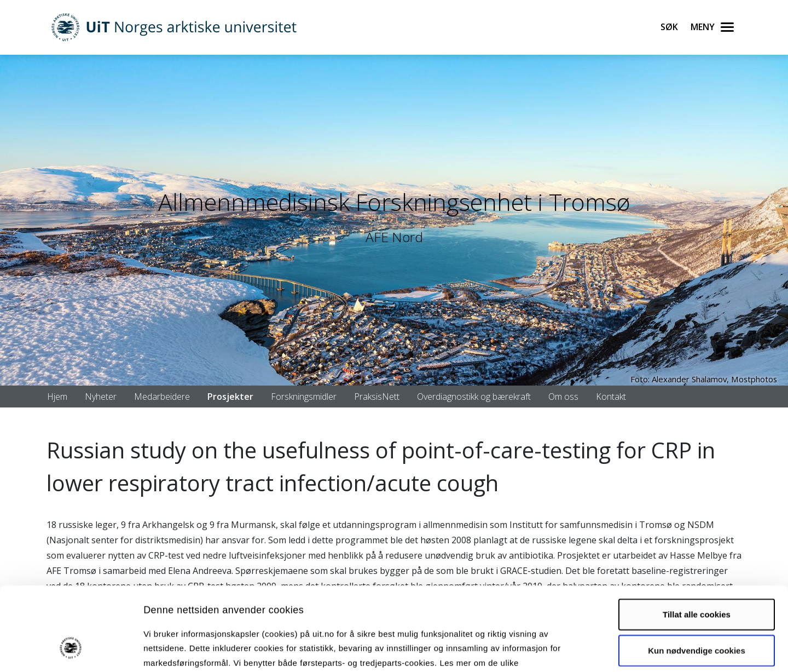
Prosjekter (230, 396)
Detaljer (582, 650)
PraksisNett (376, 396)
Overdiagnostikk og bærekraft (474, 396)
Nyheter (101, 396)
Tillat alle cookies (697, 542)
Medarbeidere (162, 396)
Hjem (57, 396)
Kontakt (611, 396)
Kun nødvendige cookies (696, 578)
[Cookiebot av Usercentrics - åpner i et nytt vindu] (71, 650)
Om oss (563, 396)
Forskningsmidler (304, 396)
